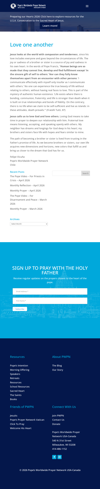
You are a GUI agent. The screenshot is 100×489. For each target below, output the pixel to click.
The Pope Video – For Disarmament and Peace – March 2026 (28, 199)
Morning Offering (19, 369)
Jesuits (13, 415)
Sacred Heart (17, 390)
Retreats (14, 378)
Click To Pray (17, 424)
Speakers (15, 374)
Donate (56, 424)
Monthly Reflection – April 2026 (27, 185)
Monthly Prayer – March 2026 (26, 208)
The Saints (15, 395)
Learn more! (50, 25)
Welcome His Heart (20, 428)
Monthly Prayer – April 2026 (25, 190)
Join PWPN (58, 415)
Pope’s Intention (19, 365)
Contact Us (58, 419)
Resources (15, 382)
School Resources (20, 386)
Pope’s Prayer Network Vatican (27, 419)
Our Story (57, 369)
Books (13, 399)
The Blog (57, 365)
